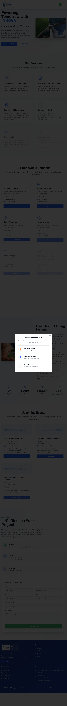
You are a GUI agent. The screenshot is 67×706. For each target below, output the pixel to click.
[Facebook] (3, 661)
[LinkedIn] (7, 661)
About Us (38, 649)
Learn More (24, 43)
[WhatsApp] (60, 4)
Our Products (39, 651)
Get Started (9, 43)
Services (38, 654)
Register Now (16, 458)
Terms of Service (61, 688)
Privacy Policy (49, 688)
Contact (38, 657)
